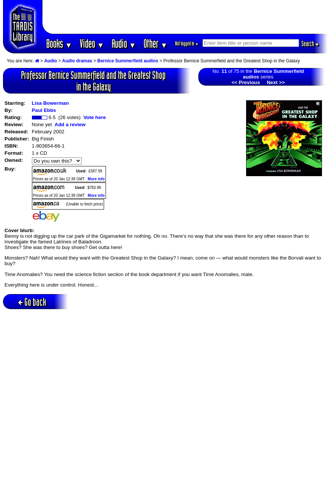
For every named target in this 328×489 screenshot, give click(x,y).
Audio (124, 43)
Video (92, 43)
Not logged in (187, 43)
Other (156, 43)
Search (310, 43)
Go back (32, 302)
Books (59, 43)
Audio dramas (77, 60)
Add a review (69, 124)
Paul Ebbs (44, 110)
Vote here (94, 117)
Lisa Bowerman (50, 103)
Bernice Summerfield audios (127, 60)
